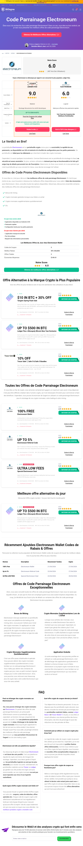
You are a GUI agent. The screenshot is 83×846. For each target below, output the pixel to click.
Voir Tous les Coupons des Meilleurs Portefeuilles (66, 115)
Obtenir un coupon (69, 299)
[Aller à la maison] (3, 53)
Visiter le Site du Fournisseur (69, 313)
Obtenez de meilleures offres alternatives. (41, 35)
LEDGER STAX (32, 87)
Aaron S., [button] (37, 44)
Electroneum (10, 709)
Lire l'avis (32, 133)
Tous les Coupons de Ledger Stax (32, 117)
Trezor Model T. (57, 715)
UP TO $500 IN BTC (32, 112)
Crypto (7, 53)
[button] (73, 5)
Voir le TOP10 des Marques (65, 129)
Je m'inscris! (64, 838)
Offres (13, 53)
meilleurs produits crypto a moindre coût (17, 810)
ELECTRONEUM (65, 87)
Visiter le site (32, 129)
